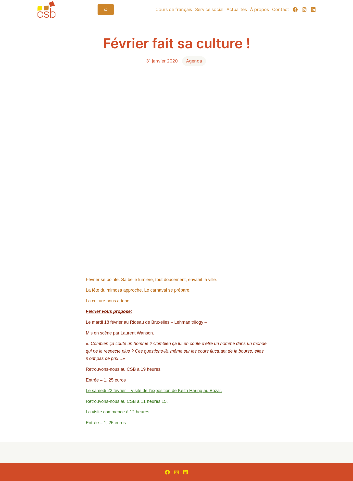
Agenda (194, 60)
